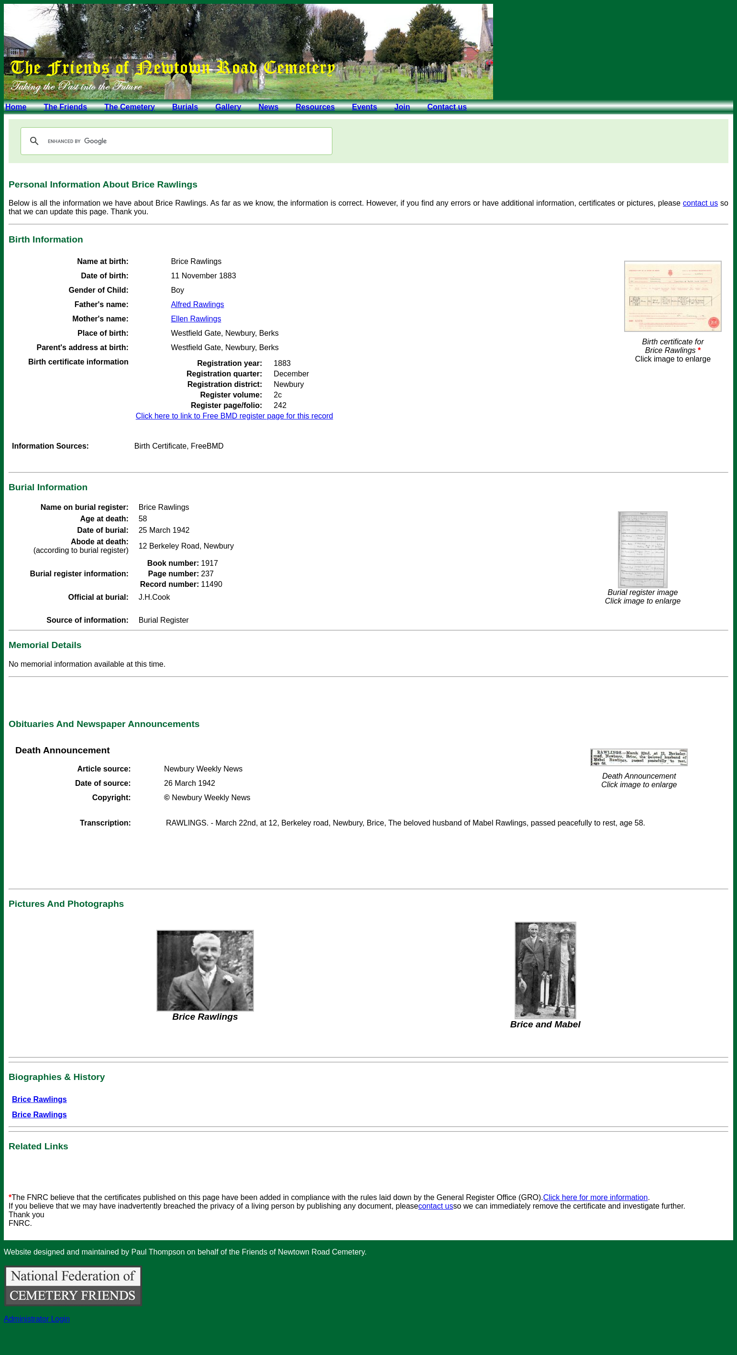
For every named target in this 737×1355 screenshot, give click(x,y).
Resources (315, 107)
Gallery (228, 107)
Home (15, 107)
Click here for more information (595, 1197)
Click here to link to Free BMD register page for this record (234, 416)
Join (402, 107)
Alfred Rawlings (197, 304)
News (268, 107)
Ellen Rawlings (196, 319)
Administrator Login (37, 1319)
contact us (700, 203)
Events (364, 107)
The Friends (65, 107)
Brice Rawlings (39, 1099)
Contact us (447, 107)
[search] (175, 141)
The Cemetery (129, 107)
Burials (185, 107)
